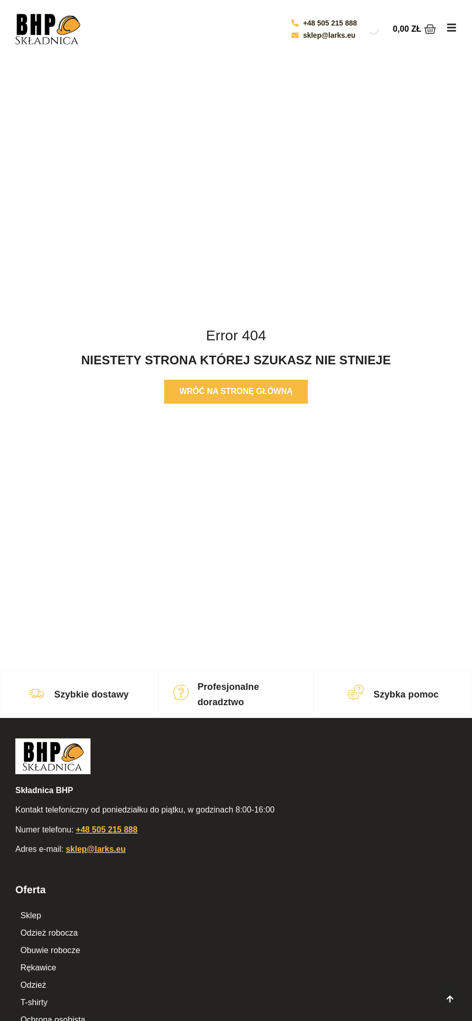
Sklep (30, 915)
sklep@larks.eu (96, 849)
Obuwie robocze (50, 950)
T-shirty (34, 1002)
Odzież (33, 985)
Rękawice (38, 967)
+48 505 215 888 (107, 829)
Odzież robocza (49, 933)
